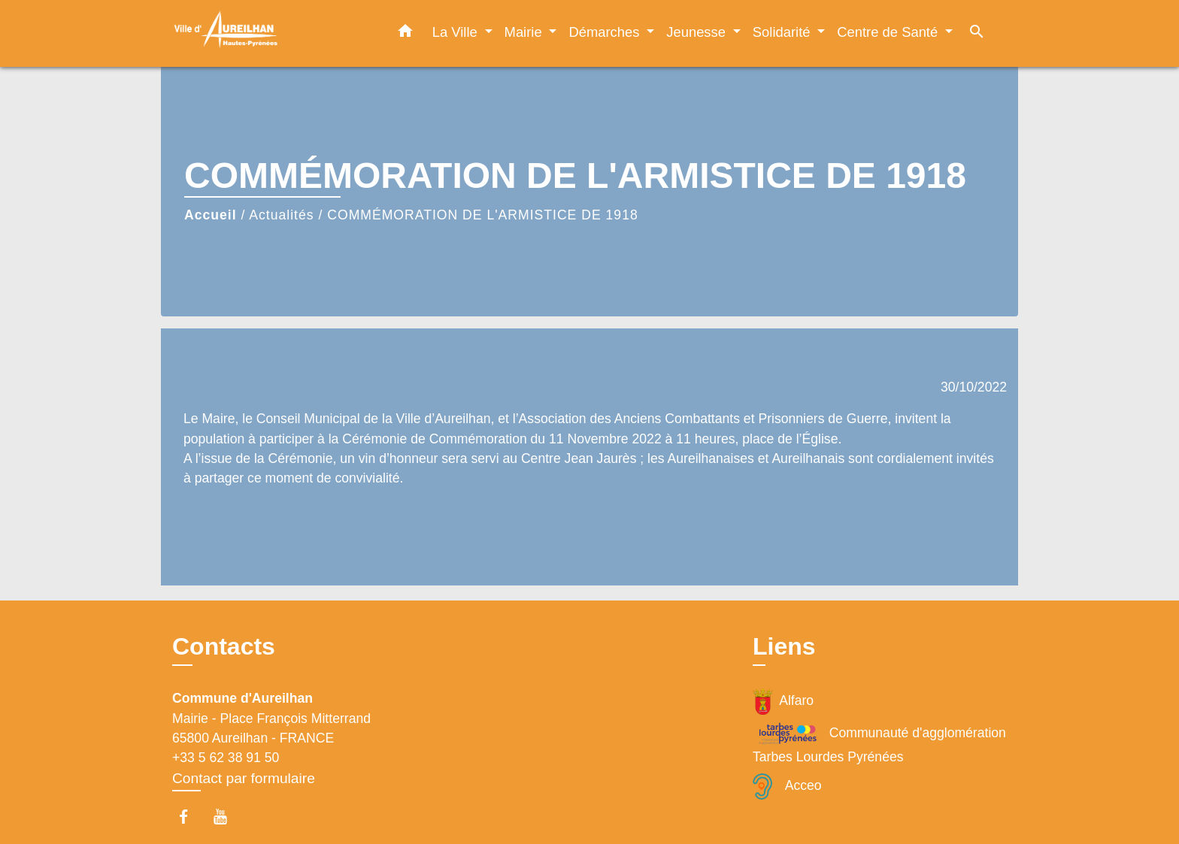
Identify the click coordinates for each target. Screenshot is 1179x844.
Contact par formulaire (243, 778)
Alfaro (783, 701)
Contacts (223, 646)
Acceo (787, 786)
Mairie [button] (525, 32)
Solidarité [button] (783, 32)
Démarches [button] (605, 32)
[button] (405, 34)
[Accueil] (266, 33)
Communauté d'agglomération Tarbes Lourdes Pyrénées (879, 742)
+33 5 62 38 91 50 (225, 757)
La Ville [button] (456, 32)
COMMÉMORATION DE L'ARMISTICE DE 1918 (482, 214)
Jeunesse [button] (697, 32)
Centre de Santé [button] (889, 32)
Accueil (210, 214)
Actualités (281, 214)
